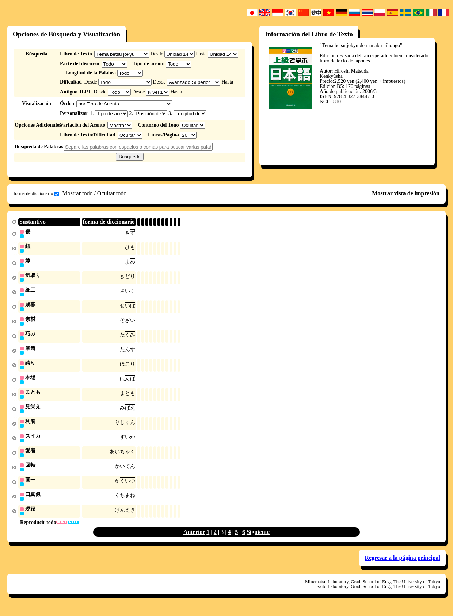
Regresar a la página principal (402, 565)
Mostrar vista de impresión (405, 193)
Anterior (194, 539)
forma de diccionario (36, 193)
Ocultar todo (111, 193)
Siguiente (258, 539)
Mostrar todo (77, 193)
